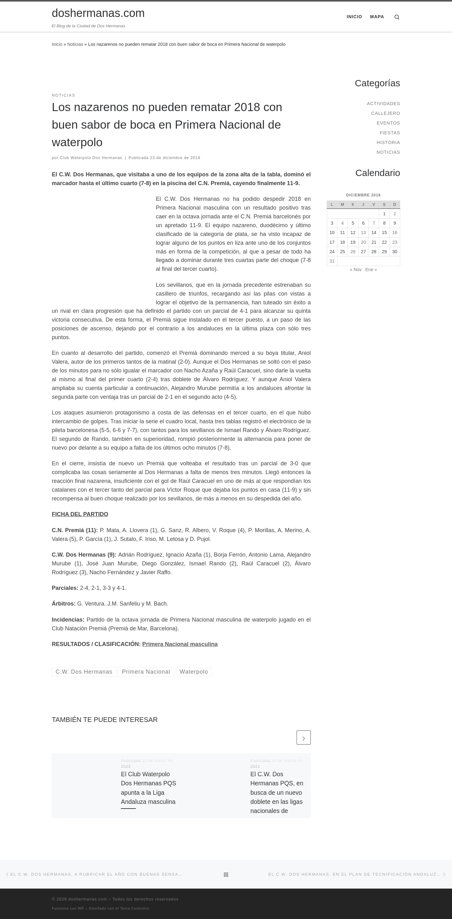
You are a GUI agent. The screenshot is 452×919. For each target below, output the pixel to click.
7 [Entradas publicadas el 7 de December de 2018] (374, 223)
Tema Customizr (135, 908)
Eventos (388, 123)
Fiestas (390, 132)
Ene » (371, 269)
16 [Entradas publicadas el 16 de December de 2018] (394, 232)
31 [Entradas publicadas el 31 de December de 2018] (332, 261)
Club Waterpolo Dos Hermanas (91, 158)
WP (81, 908)
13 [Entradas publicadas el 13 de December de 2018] (363, 232)
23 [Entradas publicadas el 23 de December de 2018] (394, 242)
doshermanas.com (87, 899)
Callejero (385, 113)
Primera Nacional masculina (180, 644)
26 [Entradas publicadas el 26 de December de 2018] (353, 251)
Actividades (383, 103)
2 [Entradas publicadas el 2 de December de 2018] (395, 213)
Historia (388, 142)
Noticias (75, 44)
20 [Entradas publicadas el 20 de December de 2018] (363, 242)
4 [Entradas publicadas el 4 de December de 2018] (342, 223)
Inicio (57, 44)
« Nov (356, 269)
